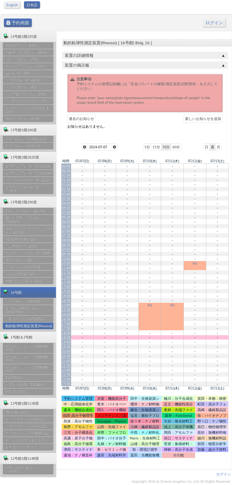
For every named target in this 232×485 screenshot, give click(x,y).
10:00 (66, 258)
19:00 (66, 342)
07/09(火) (127, 161)
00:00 (66, 166)
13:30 (66, 291)
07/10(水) (149, 161)
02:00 (66, 184)
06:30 (66, 226)
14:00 (66, 295)
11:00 (66, 268)
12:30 (66, 282)
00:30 (66, 170)
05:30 (66, 217)
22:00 (66, 370)
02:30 (66, 189)
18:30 (66, 337)
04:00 (66, 203)
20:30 (66, 356)
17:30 (66, 328)
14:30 (66, 300)
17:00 (66, 323)
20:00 (66, 351)
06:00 (66, 221)
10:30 (66, 263)
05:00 (66, 212)
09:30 (66, 254)
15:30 (66, 309)
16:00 (66, 314)
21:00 (66, 360)
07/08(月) (105, 161)
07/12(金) (195, 161)
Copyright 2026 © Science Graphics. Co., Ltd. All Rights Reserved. (181, 481)
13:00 (66, 286)
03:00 (66, 194)
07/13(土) (217, 161)
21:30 (66, 365)
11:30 (66, 272)
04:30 (66, 207)
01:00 (66, 175)
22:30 (66, 374)
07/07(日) (82, 161)
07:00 (66, 231)
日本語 (32, 5)
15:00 (66, 305)
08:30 (66, 244)
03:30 (66, 198)
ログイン (214, 22)
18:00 (66, 333)
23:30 (66, 384)
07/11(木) (172, 161)
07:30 (66, 235)
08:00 (66, 240)
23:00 (66, 379)
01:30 (66, 180)
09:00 (66, 249)
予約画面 (17, 22)
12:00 (66, 277)
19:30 (66, 346)
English (12, 5)
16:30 (66, 319)
